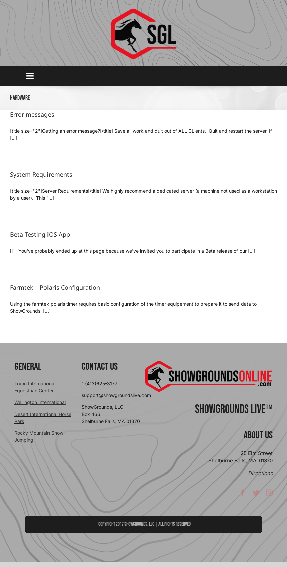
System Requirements (41, 174)
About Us (258, 435)
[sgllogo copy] (143, 10)
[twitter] (256, 495)
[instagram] (269, 495)
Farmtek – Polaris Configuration (55, 287)
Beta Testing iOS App (40, 234)
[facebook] (242, 495)
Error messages (32, 114)
